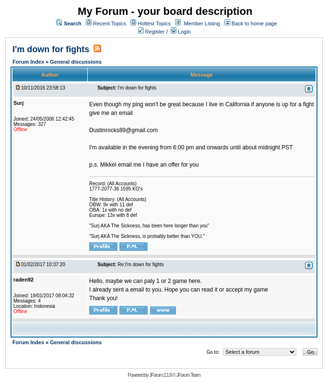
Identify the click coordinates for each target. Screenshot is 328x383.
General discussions (76, 62)
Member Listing (202, 23)
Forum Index (29, 62)
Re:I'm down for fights (140, 264)
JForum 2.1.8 (160, 375)
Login (181, 31)
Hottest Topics (154, 23)
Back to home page (254, 23)
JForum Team (188, 375)
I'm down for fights (50, 49)
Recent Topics (109, 23)
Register (151, 31)
